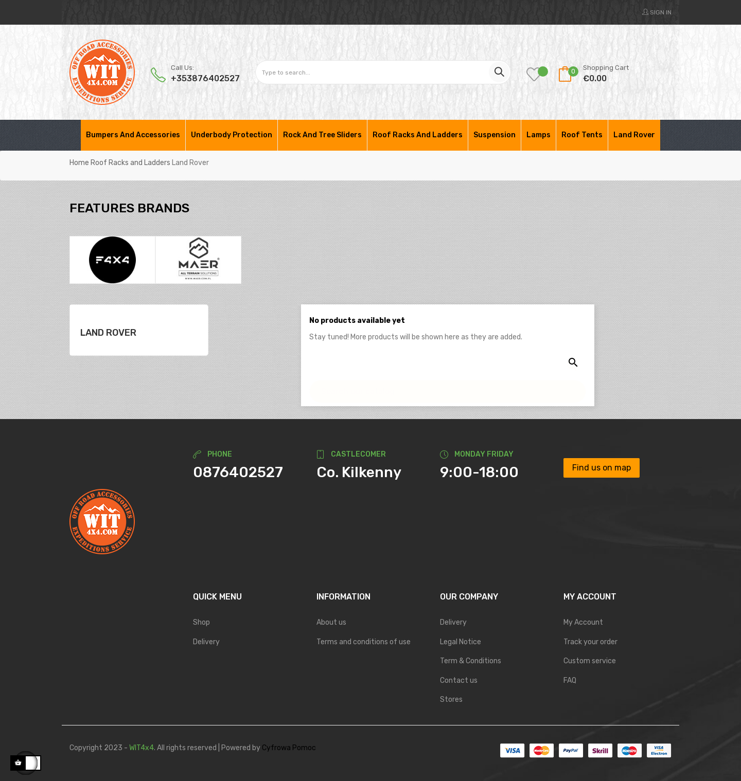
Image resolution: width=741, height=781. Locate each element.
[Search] (447, 386)
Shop (201, 622)
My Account (583, 622)
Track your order (590, 642)
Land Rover (108, 332)
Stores (451, 699)
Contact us (459, 680)
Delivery (206, 642)
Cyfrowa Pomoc (289, 747)
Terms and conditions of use (363, 642)
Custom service (589, 661)
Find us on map (601, 468)
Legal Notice (460, 642)
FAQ (569, 680)
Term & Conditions (470, 661)
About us (331, 622)
